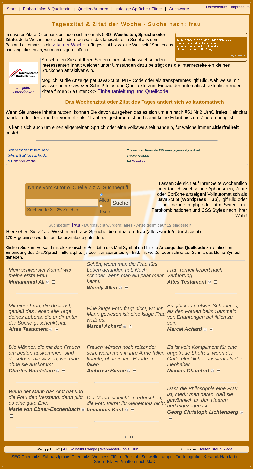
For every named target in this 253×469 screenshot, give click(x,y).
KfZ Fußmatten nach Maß (131, 461)
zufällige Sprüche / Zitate (139, 9)
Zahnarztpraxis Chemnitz (65, 456)
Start (11, 9)
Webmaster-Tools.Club (119, 449)
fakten (205, 449)
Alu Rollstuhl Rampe (80, 449)
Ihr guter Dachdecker (23, 89)
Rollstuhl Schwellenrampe (148, 456)
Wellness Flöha (106, 456)
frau (76, 225)
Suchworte (179, 9)
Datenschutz (216, 7)
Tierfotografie (188, 456)
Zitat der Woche (69, 44)
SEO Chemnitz (25, 456)
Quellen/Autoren (93, 9)
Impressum (240, 7)
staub (217, 449)
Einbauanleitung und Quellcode (132, 91)
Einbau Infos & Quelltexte (46, 9)
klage (228, 449)
